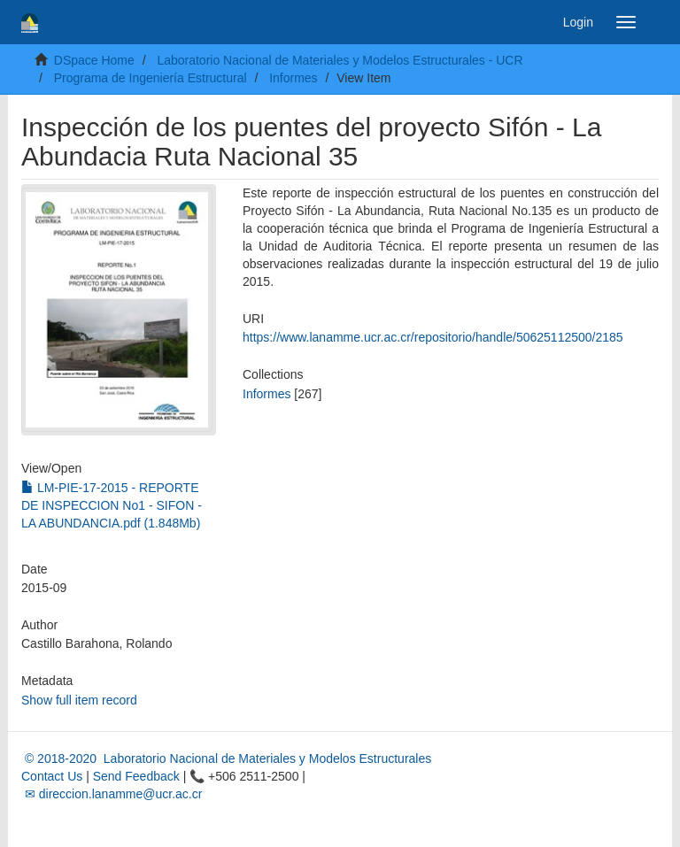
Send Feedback (136, 776)
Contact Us (51, 776)
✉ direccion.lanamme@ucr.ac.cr (111, 794)
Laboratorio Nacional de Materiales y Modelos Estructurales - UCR (339, 60)
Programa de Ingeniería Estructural (150, 78)
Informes (293, 78)
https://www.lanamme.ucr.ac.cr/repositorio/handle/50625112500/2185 (433, 337)
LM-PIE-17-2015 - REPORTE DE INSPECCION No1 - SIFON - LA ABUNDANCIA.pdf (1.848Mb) (111, 505)
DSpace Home (94, 60)
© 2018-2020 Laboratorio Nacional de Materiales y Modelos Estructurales (226, 758)
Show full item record (79, 700)
